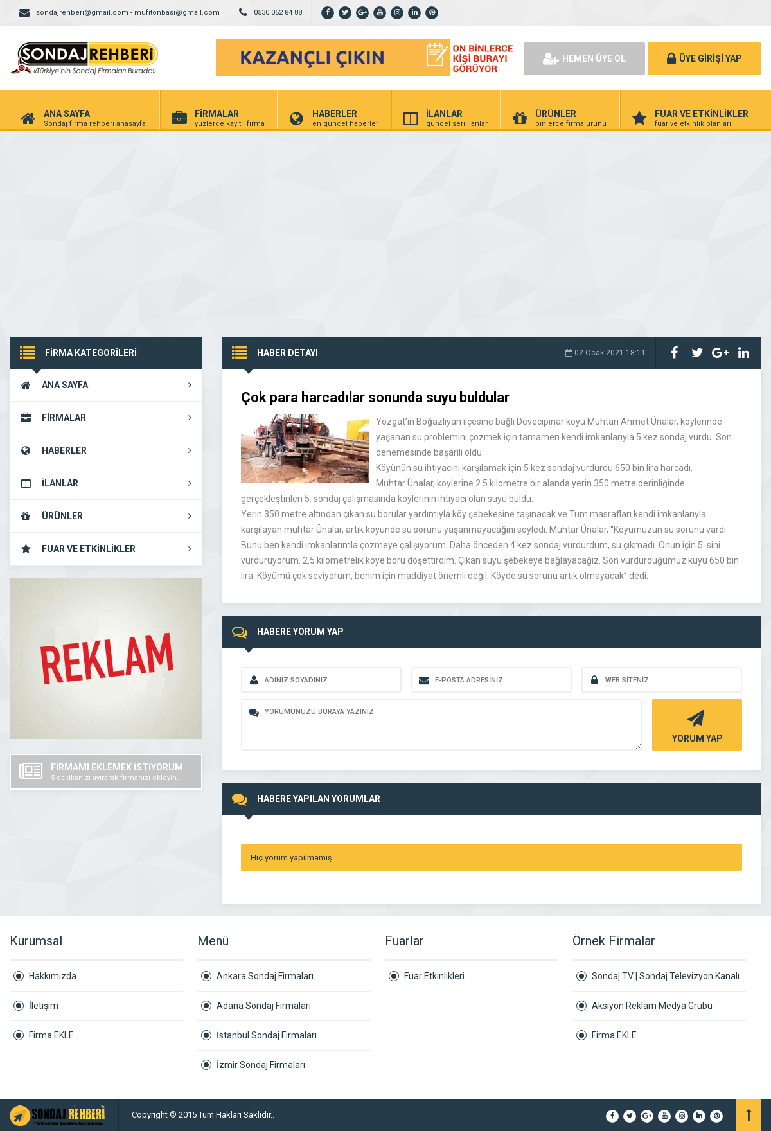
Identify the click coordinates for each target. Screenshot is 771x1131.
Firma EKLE (51, 1035)
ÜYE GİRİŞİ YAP (704, 58)
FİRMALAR (106, 418)
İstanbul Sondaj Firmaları (267, 1035)
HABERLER (106, 450)
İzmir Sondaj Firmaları (261, 1065)
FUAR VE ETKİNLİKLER (106, 549)
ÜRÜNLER (106, 516)
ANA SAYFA (106, 385)
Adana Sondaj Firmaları (264, 1006)
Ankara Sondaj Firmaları (265, 976)
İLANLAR (106, 483)
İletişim (43, 1006)
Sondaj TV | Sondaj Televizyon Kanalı (666, 976)
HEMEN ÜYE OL (584, 58)
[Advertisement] (385, 227)
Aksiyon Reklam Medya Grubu (652, 1006)
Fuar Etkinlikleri (434, 976)
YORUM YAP (695, 725)
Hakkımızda (52, 976)
